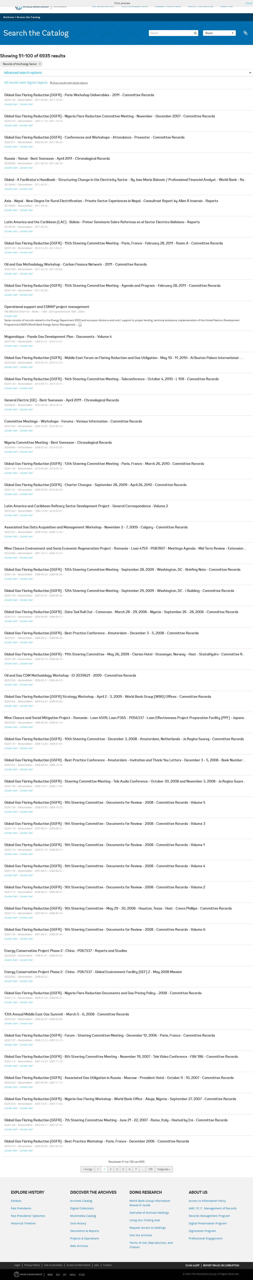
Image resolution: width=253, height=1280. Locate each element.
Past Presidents (21, 1208)
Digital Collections (82, 1208)
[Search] (173, 33)
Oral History (78, 1223)
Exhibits (16, 1201)
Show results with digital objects (69, 83)
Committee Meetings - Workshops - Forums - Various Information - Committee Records (73, 422)
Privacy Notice (32, 1265)
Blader (219, 33)
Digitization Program (202, 1231)
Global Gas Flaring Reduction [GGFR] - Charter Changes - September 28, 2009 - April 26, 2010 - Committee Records (95, 485)
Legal (17, 1265)
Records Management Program (209, 1216)
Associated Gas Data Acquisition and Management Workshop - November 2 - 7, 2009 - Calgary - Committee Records (96, 527)
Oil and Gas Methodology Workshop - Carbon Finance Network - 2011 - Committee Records (75, 265)
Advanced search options (23, 72)
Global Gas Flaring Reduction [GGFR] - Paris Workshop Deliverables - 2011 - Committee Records (79, 95)
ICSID (82, 1274)
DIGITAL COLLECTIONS (135, 6)
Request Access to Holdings (147, 1228)
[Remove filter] (40, 64)
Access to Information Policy (207, 1201)
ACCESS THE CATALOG (168, 6)
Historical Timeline (23, 1223)
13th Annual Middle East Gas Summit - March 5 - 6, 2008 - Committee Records (66, 1014)
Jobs (96, 1265)
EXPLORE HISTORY (103, 6)
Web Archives (79, 1246)
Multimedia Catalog (83, 1216)
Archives (8, 17)
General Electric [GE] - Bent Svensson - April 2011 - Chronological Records (61, 400)
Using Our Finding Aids (144, 1220)
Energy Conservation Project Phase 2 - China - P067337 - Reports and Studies (65, 951)
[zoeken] (195, 33)
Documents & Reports (84, 1231)
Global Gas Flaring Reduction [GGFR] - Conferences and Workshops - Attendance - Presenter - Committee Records (94, 138)
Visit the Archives (140, 1235)
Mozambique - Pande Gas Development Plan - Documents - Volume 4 (58, 337)
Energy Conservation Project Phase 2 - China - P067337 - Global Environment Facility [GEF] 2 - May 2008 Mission (93, 972)
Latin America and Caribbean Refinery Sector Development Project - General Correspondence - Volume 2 (86, 506)
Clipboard (245, 33)
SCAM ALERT (192, 1265)
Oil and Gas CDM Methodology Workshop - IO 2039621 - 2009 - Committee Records (70, 676)
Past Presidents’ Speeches (28, 1216)
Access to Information (78, 1265)
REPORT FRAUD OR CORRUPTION (221, 1265)
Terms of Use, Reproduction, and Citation (151, 1245)
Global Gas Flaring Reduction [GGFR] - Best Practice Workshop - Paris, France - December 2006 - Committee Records (96, 1141)
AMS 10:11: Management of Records (213, 1208)
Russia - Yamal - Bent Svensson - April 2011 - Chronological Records (57, 159)
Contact (107, 1265)
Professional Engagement (205, 1238)
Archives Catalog (81, 1201)
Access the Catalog (28, 17)
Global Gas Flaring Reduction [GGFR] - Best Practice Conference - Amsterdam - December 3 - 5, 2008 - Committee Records (101, 633)
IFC (64, 1274)
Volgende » (163, 1169)
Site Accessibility (53, 1265)
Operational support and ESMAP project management (46, 307)
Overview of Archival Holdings (149, 1212)
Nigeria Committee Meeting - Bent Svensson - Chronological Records (58, 443)
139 (150, 1169)
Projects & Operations (84, 1238)
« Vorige (87, 1169)
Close (248, 3)
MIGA (73, 1274)
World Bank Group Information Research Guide (149, 1203)
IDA (58, 1274)
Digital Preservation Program (208, 1223)
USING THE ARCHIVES (200, 6)
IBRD (50, 1274)
